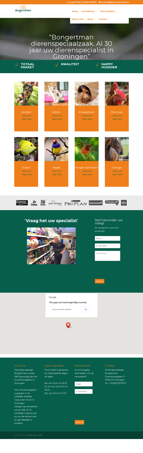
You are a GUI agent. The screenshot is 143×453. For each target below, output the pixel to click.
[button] (69, 325)
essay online (6, 356)
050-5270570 (91, 2)
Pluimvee (117, 112)
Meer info (26, 115)
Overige (117, 167)
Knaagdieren (86, 112)
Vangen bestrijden (86, 167)
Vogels (56, 167)
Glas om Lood (35, 435)
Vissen (26, 167)
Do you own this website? (62, 309)
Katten (56, 112)
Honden (26, 112)
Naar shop (27, 119)
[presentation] (116, 270)
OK (85, 309)
